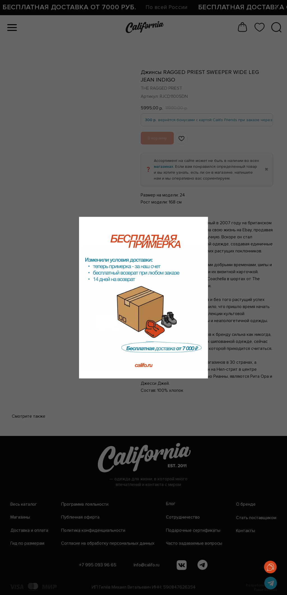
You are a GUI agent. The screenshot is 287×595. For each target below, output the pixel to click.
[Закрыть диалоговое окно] (278, 9)
